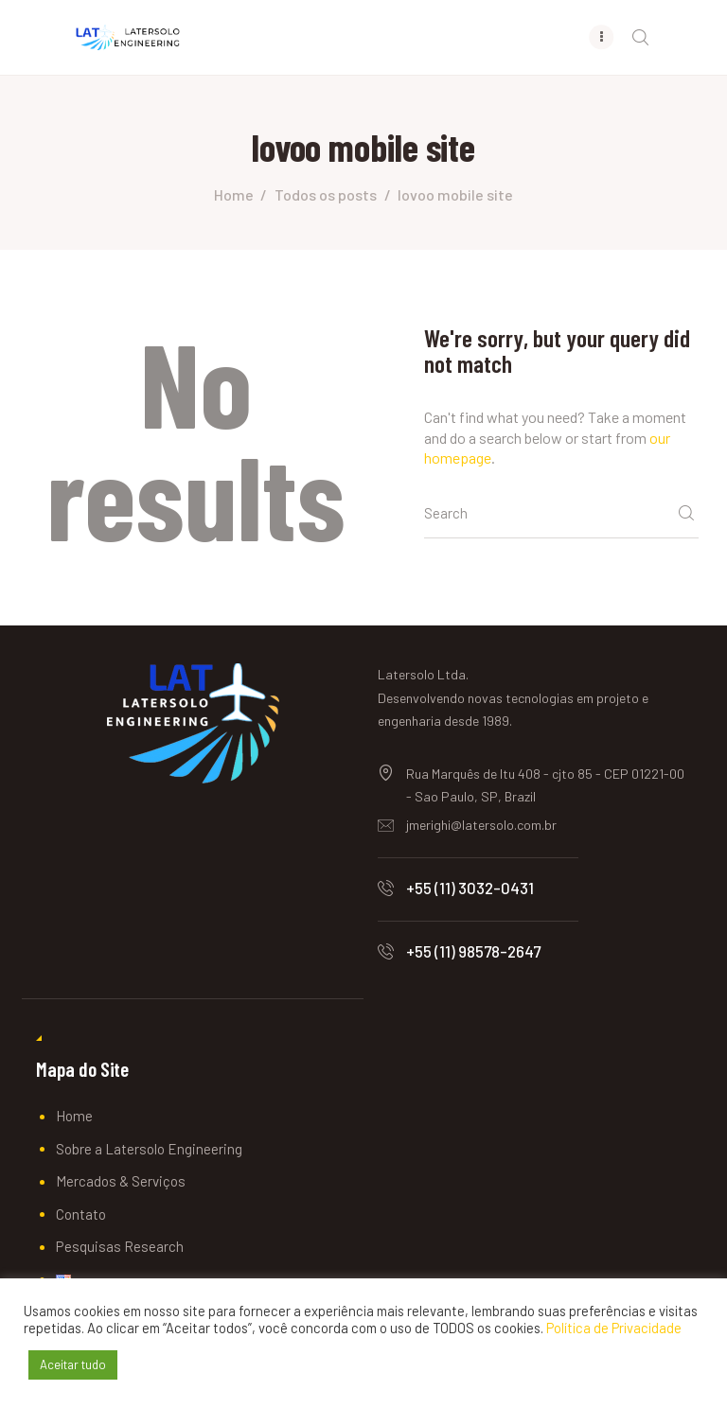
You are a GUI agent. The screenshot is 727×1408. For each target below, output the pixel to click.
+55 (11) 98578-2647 (473, 951)
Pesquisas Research (120, 1247)
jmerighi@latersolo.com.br (481, 826)
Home (234, 195)
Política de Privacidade (614, 1327)
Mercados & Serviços (121, 1181)
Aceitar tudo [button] (73, 1364)
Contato (81, 1214)
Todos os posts (326, 195)
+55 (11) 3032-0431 (470, 888)
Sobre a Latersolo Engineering (149, 1149)
